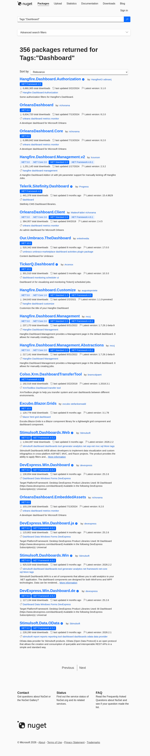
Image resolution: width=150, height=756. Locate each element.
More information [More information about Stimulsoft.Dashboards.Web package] (57, 456)
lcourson (95, 157)
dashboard (36, 118)
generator (67, 446)
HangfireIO (97, 79)
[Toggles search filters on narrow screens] (126, 32)
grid (37, 417)
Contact (23, 692)
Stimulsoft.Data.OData (39, 623)
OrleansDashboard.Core (41, 131)
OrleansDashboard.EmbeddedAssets (53, 497)
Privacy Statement (74, 742)
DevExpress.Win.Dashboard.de (47, 590)
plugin (80, 251)
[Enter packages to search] (70, 19)
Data (37, 478)
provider (103, 636)
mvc (97, 446)
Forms (54, 478)
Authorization (51, 92)
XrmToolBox (29, 387)
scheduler (51, 277)
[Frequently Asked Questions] (99, 692)
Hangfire (27, 92)
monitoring (40, 277)
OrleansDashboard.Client (42, 212)
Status (61, 692)
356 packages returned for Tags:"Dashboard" (59, 53)
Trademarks (93, 742)
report (36, 636)
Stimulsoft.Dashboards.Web (45, 432)
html (32, 417)
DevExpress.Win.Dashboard (45, 465)
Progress (84, 186)
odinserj (107, 79)
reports (44, 636)
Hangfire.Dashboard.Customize (48, 290)
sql (101, 446)
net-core (103, 568)
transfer (52, 387)
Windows (45, 478)
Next (82, 667)
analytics (77, 446)
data (96, 636)
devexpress (86, 465)
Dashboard (38, 92)
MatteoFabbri (78, 212)
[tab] (43, 3)
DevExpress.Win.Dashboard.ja (47, 523)
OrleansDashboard (37, 105)
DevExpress (64, 478)
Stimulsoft (85, 433)
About (41, 742)
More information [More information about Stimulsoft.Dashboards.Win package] (68, 582)
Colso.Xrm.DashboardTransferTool (51, 374)
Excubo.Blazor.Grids (38, 403)
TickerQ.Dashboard (37, 264)
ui (58, 277)
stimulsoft (28, 446)
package (88, 251)
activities (72, 251)
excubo (67, 404)
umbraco (27, 251)
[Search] (127, 19)
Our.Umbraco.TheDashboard (45, 238)
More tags (109, 446)
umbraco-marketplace (43, 251)
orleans (26, 118)
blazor (26, 417)
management (50, 170)
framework (92, 568)
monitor (55, 118)
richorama (64, 105)
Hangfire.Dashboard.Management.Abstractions (62, 345)
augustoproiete (89, 290)
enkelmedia (83, 238)
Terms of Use (54, 742)
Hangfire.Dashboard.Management (50, 316)
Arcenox (68, 264)
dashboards (51, 446)
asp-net (91, 446)
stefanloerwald (78, 404)
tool (59, 387)
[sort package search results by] (79, 72)
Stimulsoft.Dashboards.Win (44, 555)
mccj (88, 316)
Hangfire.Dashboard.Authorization (50, 79)
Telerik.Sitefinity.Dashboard (44, 186)
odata (90, 636)
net (84, 446)
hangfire (27, 170)
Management (51, 329)
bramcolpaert (95, 374)
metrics (46, 118)
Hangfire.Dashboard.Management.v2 (52, 157)
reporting (52, 636)
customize (49, 303)
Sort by (24, 71)
